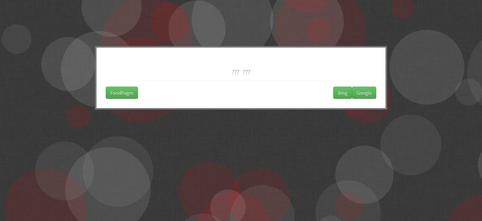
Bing (342, 93)
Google (364, 93)
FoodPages (121, 93)
